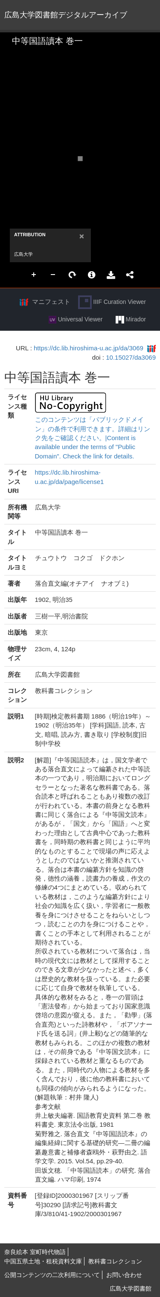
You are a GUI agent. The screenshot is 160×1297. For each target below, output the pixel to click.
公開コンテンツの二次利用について (52, 1274)
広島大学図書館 (130, 1288)
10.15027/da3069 (131, 357)
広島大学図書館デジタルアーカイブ (65, 15)
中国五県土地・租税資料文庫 (43, 1261)
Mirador (131, 320)
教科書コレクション (115, 1261)
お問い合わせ (124, 1274)
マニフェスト (51, 301)
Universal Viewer (76, 320)
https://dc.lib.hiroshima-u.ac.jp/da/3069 (88, 348)
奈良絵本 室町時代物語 (35, 1251)
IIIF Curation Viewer (112, 302)
